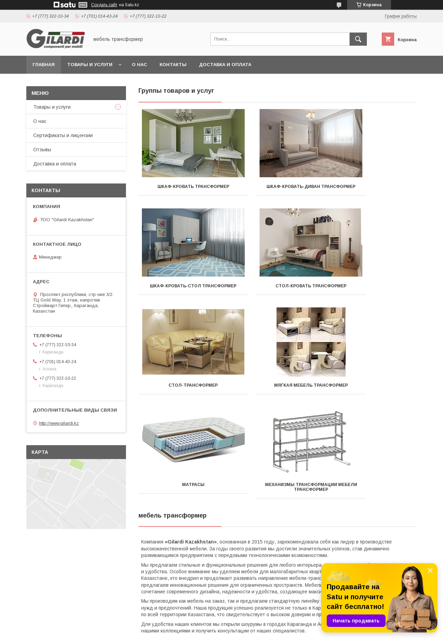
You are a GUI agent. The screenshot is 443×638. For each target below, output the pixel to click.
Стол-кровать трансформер (181, 290)
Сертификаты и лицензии (63, 135)
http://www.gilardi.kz (59, 423)
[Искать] (358, 39)
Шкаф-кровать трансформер (182, 186)
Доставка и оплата (225, 64)
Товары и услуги (89, 64)
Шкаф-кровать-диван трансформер (277, 189)
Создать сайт (104, 4)
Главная (44, 64)
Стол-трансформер (277, 290)
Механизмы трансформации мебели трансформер (278, 392)
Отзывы (42, 149)
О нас (139, 64)
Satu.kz (252, 622)
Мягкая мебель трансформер (373, 290)
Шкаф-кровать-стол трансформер (373, 189)
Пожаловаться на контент (248, 628)
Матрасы (182, 390)
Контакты (173, 64)
